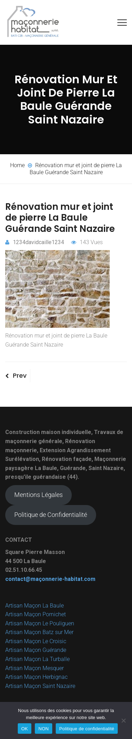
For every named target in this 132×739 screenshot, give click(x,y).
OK (24, 728)
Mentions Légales (38, 494)
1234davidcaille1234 (34, 242)
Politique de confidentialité (86, 728)
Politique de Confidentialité (50, 514)
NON (43, 728)
